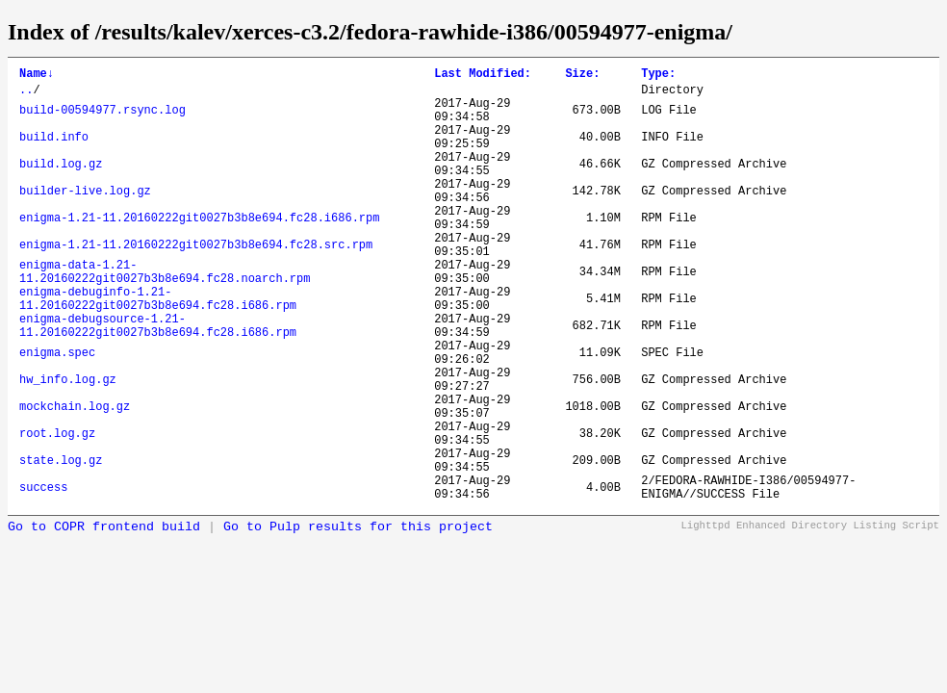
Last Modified (482, 75)
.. (26, 95)
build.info (54, 151)
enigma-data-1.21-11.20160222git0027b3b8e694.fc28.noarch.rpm (164, 315)
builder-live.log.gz (85, 217)
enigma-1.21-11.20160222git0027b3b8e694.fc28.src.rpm (195, 282)
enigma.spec (57, 413)
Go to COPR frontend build (104, 619)
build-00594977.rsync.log (102, 119)
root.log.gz (57, 511)
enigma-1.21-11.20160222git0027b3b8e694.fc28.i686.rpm (199, 250)
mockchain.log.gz (74, 479)
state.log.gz (60, 544)
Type (658, 75)
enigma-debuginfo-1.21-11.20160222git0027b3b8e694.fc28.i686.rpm (157, 348)
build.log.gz (60, 184)
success (43, 577)
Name (36, 75)
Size (582, 75)
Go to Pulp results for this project (358, 619)
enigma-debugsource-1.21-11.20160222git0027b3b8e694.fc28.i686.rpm (157, 381)
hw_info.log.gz (67, 446)
